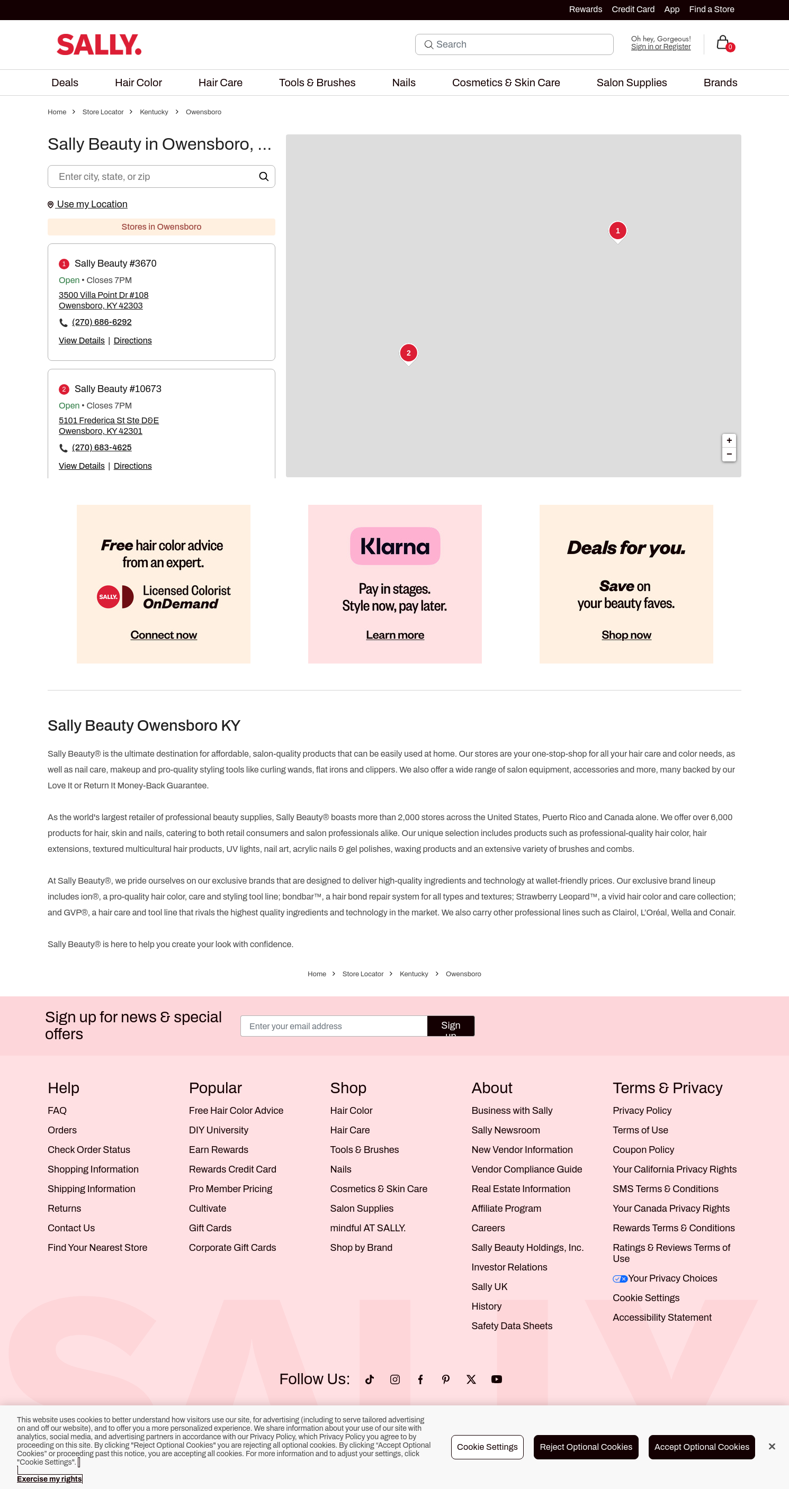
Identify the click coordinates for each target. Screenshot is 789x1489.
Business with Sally (511, 1110)
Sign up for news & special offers (133, 1025)
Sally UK (489, 1287)
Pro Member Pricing (230, 1189)
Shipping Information (92, 1189)
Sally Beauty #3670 (116, 263)
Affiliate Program (506, 1208)
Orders (62, 1130)
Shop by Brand (361, 1247)
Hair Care (350, 1130)
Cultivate (208, 1208)
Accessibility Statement (662, 1317)
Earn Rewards (218, 1150)
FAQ (57, 1110)
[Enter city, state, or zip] (161, 176)
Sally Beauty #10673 (118, 389)
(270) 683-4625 (102, 447)
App (671, 9)
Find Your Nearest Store (97, 1247)
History (486, 1306)
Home (57, 112)
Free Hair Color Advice (236, 1110)
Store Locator (103, 112)
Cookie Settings (646, 1298)
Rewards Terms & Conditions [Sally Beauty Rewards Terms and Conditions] (674, 1228)
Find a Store (711, 9)
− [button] (729, 454)
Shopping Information (93, 1169)
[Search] (521, 44)
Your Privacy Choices (665, 1278)
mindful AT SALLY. (368, 1228)
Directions (133, 340)
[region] (394, 1447)
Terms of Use (640, 1130)
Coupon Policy (643, 1150)
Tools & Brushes (364, 1150)
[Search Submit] (429, 44)
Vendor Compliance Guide (526, 1169)
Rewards (586, 9)
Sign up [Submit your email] (450, 1028)
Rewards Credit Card (232, 1169)
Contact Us (71, 1228)
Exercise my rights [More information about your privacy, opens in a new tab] (49, 1479)
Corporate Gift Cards (232, 1247)
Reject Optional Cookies (586, 1446)
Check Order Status (89, 1150)
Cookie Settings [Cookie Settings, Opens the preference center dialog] (487, 1446)
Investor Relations (509, 1267)
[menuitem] (65, 82)
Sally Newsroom (505, 1130)
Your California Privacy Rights (675, 1169)
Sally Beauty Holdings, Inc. (527, 1247)
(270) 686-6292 (102, 321)
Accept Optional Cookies (702, 1446)
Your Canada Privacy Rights (671, 1208)
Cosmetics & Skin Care (379, 1189)
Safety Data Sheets (511, 1326)
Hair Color (351, 1110)
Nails (341, 1169)
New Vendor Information (522, 1150)
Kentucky (154, 112)
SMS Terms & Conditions (666, 1189)
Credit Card (633, 9)
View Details (82, 340)
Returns (65, 1208)
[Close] (772, 1446)
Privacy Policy (642, 1110)
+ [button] (729, 440)
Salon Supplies (362, 1208)
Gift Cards (210, 1228)
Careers (488, 1228)
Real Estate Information (520, 1189)
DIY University (219, 1130)
